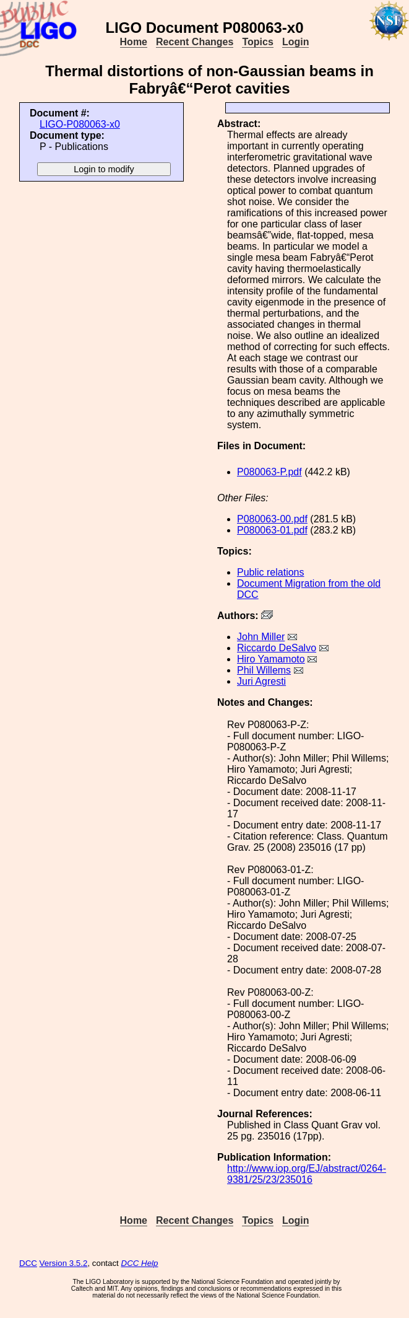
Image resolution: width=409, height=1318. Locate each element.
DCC (28, 1263)
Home (133, 42)
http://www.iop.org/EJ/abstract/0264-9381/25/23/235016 (306, 1174)
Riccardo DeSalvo (276, 648)
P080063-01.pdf (272, 530)
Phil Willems (264, 670)
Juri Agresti (261, 681)
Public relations (270, 572)
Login (295, 42)
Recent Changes (194, 42)
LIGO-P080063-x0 (80, 124)
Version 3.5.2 (64, 1263)
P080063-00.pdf (272, 519)
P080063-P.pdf (269, 472)
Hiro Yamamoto (271, 659)
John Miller (261, 636)
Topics (257, 42)
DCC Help (139, 1263)
